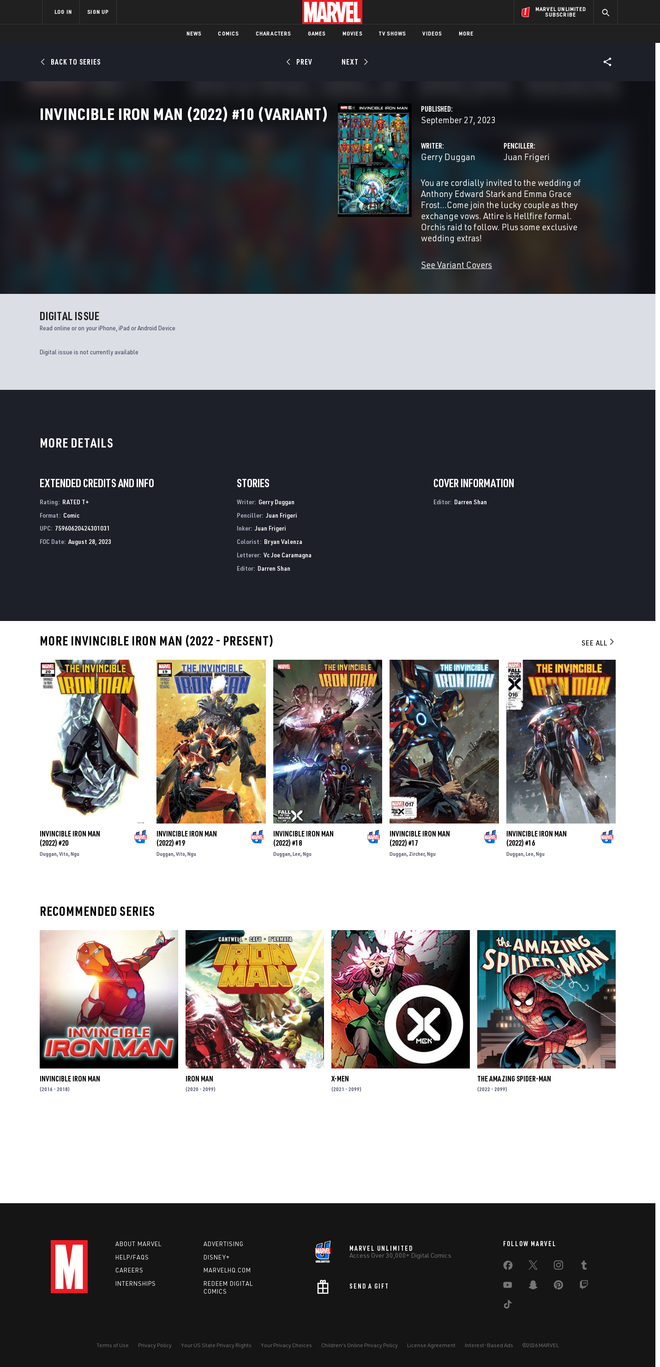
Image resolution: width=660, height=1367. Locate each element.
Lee (296, 934)
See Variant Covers (247, 272)
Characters (273, 33)
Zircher (417, 934)
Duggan (48, 934)
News (194, 33)
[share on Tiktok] (507, 1306)
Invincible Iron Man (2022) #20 (70, 919)
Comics (228, 33)
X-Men (340, 1159)
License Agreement (431, 1345)
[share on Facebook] (508, 1267)
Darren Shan (274, 649)
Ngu (75, 934)
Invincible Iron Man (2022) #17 (420, 919)
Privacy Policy (155, 1345)
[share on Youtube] (507, 1286)
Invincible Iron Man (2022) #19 (186, 919)
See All (599, 723)
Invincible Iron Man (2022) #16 (536, 919)
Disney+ (217, 1257)
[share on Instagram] (558, 1266)
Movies (352, 33)
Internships (135, 1284)
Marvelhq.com (227, 1270)
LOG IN (63, 11)
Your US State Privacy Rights (216, 1345)
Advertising (224, 1244)
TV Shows (392, 33)
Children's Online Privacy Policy (359, 1345)
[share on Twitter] (533, 1266)
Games (317, 33)
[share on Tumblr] (583, 1266)
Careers (129, 1270)
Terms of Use (112, 1345)
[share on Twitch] (583, 1286)
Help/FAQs (132, 1257)
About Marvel (138, 1244)
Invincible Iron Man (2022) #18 (303, 919)
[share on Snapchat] (533, 1286)
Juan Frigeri (422, 197)
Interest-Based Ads (489, 1345)
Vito (63, 934)
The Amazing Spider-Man (514, 1159)
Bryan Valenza (283, 622)
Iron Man (199, 1159)
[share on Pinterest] (558, 1286)
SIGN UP (97, 11)
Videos (432, 33)
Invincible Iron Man (70, 1159)
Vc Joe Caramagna (288, 635)
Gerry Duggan (239, 197)
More (466, 33)
